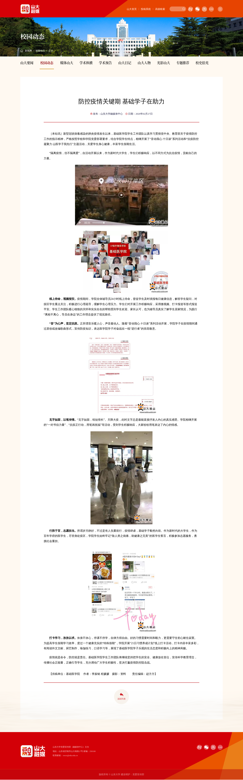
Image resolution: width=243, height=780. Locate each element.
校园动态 (40, 50)
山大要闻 (26, 62)
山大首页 (132, 9)
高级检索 (160, 9)
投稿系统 (146, 9)
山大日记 (124, 62)
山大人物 (144, 62)
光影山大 (163, 62)
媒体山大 (66, 62)
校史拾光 (202, 62)
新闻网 (28, 50)
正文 (51, 50)
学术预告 (105, 62)
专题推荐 (182, 62)
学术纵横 (86, 62)
